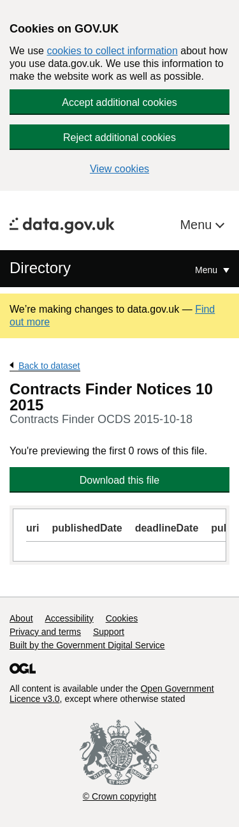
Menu (197, 225)
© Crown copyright (119, 796)
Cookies (122, 618)
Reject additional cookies (119, 137)
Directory (40, 267)
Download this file (119, 480)
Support (108, 632)
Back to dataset (49, 366)
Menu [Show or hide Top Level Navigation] (207, 270)
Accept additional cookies (119, 102)
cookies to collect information (112, 50)
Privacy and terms (45, 632)
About (21, 618)
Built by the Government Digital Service (87, 645)
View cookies (119, 168)
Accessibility (69, 618)
